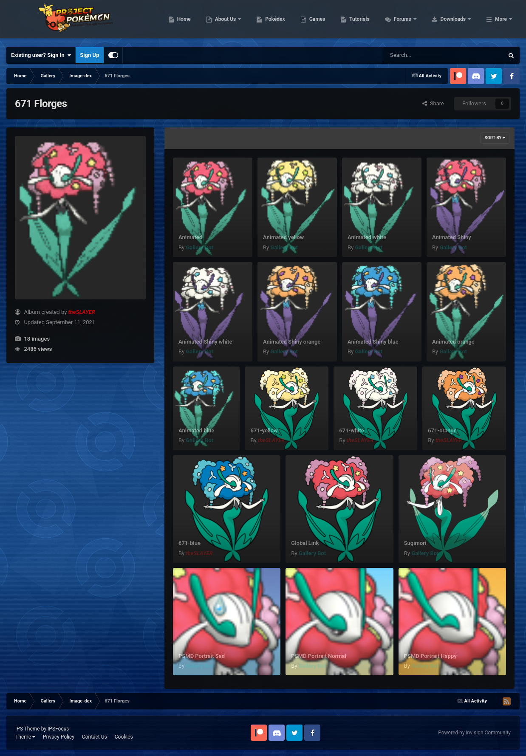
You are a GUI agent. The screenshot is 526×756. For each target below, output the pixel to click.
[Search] (422, 55)
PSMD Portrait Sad (201, 656)
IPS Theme (27, 729)
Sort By (495, 137)
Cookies (124, 737)
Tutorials (413, 21)
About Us (279, 21)
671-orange (442, 430)
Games (371, 21)
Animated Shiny (451, 237)
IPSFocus (58, 729)
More (501, 21)
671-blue (189, 543)
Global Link (305, 543)
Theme (25, 737)
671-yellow (263, 430)
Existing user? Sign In (41, 55)
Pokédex (329, 21)
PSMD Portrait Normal (318, 656)
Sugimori (415, 543)
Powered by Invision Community (474, 733)
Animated (190, 237)
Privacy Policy (58, 737)
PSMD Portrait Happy (430, 656)
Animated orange (453, 342)
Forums (457, 21)
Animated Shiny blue (373, 342)
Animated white (367, 237)
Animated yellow (283, 237)
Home (237, 21)
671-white (351, 430)
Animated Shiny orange (291, 342)
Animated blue (196, 430)
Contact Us (94, 737)
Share (433, 103)
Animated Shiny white (205, 342)
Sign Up (89, 55)
